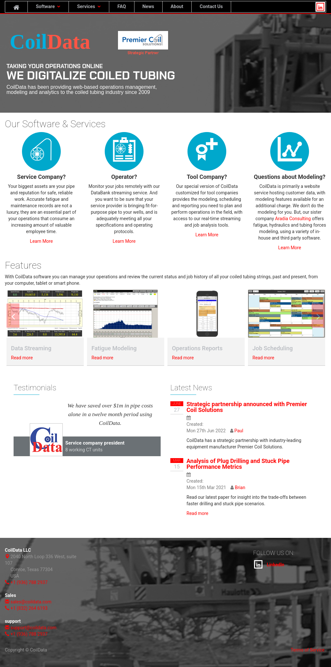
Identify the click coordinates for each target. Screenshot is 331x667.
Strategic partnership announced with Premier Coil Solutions (247, 407)
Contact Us (211, 6)
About (177, 6)
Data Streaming (31, 348)
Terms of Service (308, 649)
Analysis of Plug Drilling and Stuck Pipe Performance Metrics (238, 463)
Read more (22, 357)
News (148, 6)
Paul (238, 430)
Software (48, 6)
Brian (240, 487)
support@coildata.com (33, 627)
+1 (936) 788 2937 (29, 582)
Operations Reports (197, 348)
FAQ (121, 6)
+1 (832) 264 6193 (29, 608)
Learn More (41, 241)
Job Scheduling (272, 348)
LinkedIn (269, 564)
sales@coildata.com (30, 601)
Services (89, 6)
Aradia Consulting (293, 218)
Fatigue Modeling (114, 348)
